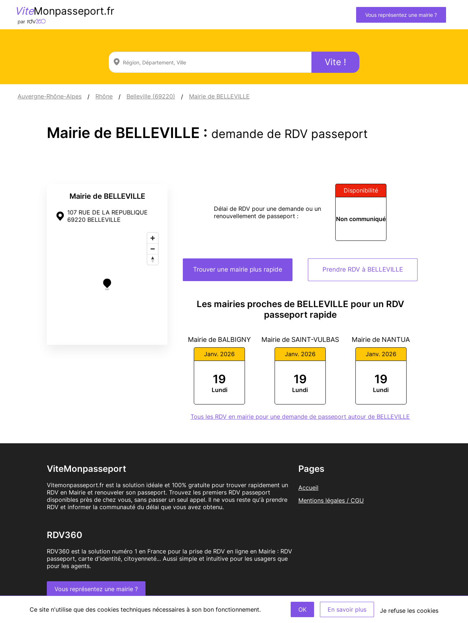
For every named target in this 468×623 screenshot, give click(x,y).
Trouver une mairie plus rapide (237, 269)
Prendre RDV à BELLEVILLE (362, 269)
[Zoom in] (152, 238)
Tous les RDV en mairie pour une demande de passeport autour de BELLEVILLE (300, 416)
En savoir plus (347, 609)
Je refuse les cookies (409, 610)
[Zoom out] (152, 248)
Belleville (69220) (151, 96)
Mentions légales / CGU (331, 500)
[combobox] (210, 62)
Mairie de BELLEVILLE (219, 96)
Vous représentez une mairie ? (401, 15)
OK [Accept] (302, 609)
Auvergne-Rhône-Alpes (50, 96)
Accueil (308, 487)
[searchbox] (210, 62)
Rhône (104, 96)
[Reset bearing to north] (152, 259)
